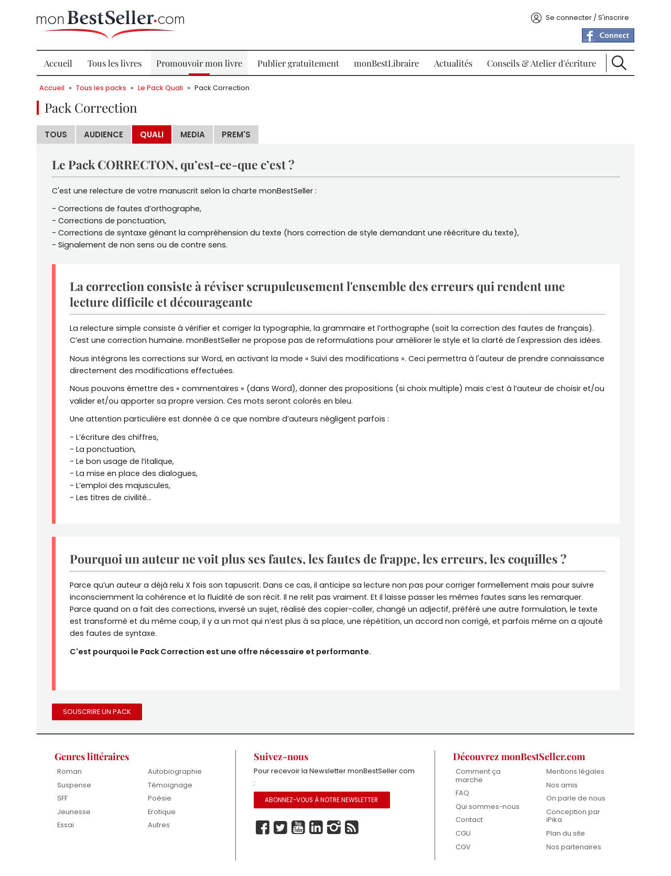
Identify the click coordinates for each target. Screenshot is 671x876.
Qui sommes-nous (488, 807)
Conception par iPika (573, 816)
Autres (159, 825)
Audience (103, 134)
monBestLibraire (386, 63)
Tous (56, 134)
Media (192, 134)
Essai (65, 825)
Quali (152, 134)
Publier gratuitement (298, 63)
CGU (463, 833)
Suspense (74, 785)
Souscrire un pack (97, 712)
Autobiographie (175, 771)
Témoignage (170, 785)
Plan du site (565, 833)
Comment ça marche (478, 775)
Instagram (334, 828)
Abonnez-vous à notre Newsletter (321, 800)
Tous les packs (101, 88)
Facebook (262, 828)
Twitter (280, 828)
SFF (62, 798)
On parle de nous (575, 798)
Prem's (236, 134)
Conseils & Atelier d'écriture (541, 63)
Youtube (298, 828)
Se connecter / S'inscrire (587, 18)
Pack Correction (222, 88)
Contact (469, 820)
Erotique (162, 812)
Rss (352, 828)
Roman (69, 771)
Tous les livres (115, 63)
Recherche (619, 63)
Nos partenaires (573, 847)
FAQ (462, 793)
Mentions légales (575, 771)
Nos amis (562, 785)
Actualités (453, 63)
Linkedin (316, 828)
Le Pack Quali (160, 88)
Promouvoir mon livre (199, 63)
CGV (463, 847)
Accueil (58, 63)
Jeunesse (74, 812)
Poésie (159, 798)
